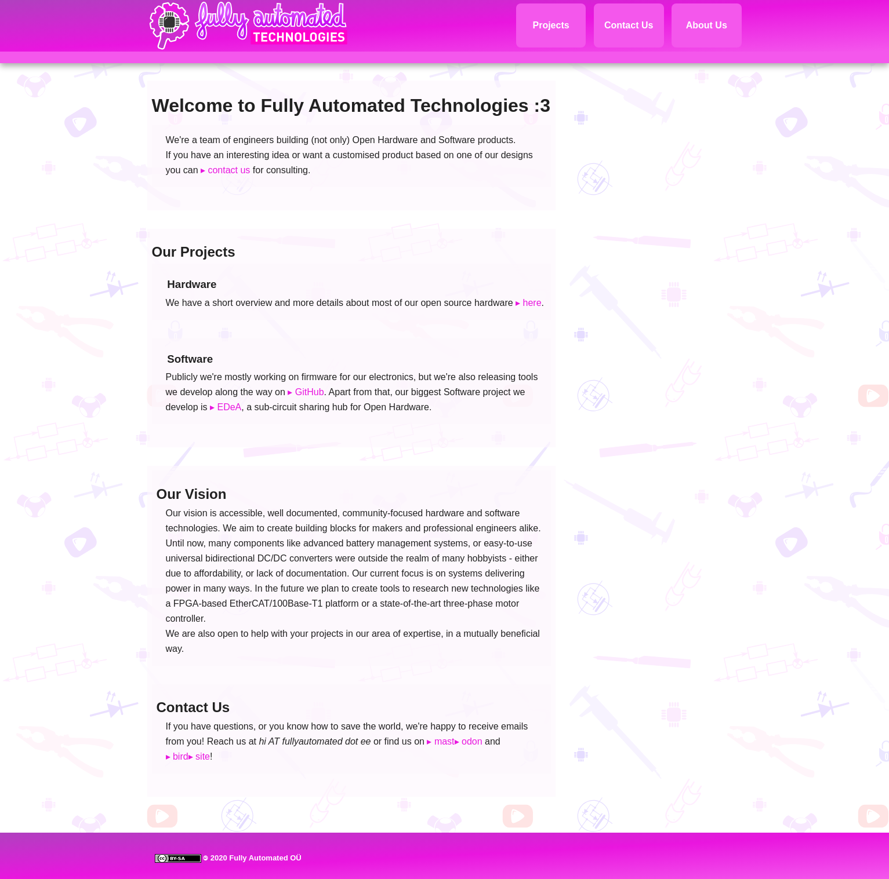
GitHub (309, 392)
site (202, 756)
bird (180, 756)
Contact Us (628, 25)
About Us (706, 25)
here (532, 303)
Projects (550, 25)
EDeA (229, 407)
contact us (229, 170)
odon (472, 741)
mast (444, 741)
